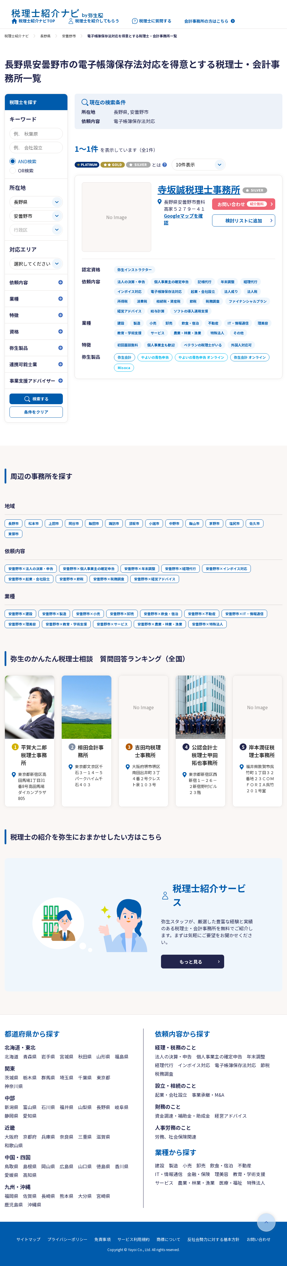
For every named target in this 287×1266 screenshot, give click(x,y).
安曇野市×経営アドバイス (154, 578)
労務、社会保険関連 (175, 1136)
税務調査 (164, 1073)
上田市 (54, 523)
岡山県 (48, 1166)
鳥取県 (11, 1166)
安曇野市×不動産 (202, 613)
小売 (187, 1165)
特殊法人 (256, 1182)
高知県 (30, 1174)
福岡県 (11, 1195)
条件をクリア (36, 412)
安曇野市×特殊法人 (207, 624)
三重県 (85, 1136)
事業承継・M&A (208, 1094)
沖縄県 (34, 1204)
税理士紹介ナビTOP (33, 21)
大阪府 (11, 1136)
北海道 (11, 1056)
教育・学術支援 (249, 1174)
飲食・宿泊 (221, 1165)
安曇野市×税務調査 (108, 578)
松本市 (33, 523)
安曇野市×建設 (20, 613)
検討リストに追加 (243, 220)
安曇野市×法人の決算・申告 (30, 568)
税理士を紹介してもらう (93, 21)
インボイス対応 (194, 1065)
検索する (40, 399)
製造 (173, 1165)
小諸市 (154, 523)
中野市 (174, 523)
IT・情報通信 (169, 1174)
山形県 (103, 1056)
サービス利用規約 (133, 1239)
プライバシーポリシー (67, 1239)
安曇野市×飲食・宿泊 (161, 613)
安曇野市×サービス (112, 624)
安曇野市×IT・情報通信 (244, 613)
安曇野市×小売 (88, 613)
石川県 (48, 1107)
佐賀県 (30, 1195)
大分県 (85, 1195)
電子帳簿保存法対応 (235, 1065)
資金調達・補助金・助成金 (182, 1115)
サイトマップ (28, 1239)
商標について (168, 1239)
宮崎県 (103, 1195)
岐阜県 (122, 1107)
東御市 (13, 533)
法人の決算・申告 (173, 1056)
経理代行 (164, 1065)
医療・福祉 (230, 1182)
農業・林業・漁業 (196, 1182)
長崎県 (48, 1195)
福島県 (122, 1056)
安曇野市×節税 (71, 578)
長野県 (45, 35)
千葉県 (85, 1077)
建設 (159, 1165)
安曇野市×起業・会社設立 (29, 578)
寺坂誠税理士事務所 (199, 189)
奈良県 (66, 1136)
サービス (164, 1182)
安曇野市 (69, 35)
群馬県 (48, 1077)
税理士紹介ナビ (17, 35)
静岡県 (11, 1115)
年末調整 (256, 1056)
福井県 (66, 1107)
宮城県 (66, 1056)
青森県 (30, 1056)
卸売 (200, 1165)
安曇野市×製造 (54, 613)
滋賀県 (103, 1136)
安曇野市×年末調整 (139, 568)
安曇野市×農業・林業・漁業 (159, 624)
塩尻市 (234, 523)
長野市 (13, 523)
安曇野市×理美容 (22, 624)
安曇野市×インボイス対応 (226, 568)
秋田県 (85, 1056)
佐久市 (254, 523)
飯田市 (94, 523)
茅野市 (214, 523)
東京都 (103, 1077)
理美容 (221, 1174)
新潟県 (11, 1107)
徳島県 (103, 1166)
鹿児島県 (14, 1204)
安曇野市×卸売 (122, 613)
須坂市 (134, 523)
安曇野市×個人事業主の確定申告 (89, 568)
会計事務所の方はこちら (206, 21)
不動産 (244, 1165)
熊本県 (66, 1195)
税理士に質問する (151, 21)
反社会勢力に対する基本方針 (213, 1239)
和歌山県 (14, 1145)
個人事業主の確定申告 (219, 1056)
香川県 (122, 1166)
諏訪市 (114, 523)
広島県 (66, 1166)
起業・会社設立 (171, 1094)
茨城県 (11, 1077)
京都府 (30, 1136)
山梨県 (85, 1107)
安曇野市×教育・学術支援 (66, 624)
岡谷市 (74, 523)
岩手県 (48, 1056)
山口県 (85, 1166)
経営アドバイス (231, 1115)
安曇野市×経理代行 (180, 568)
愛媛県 (11, 1174)
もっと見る (190, 961)
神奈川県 (14, 1086)
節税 (265, 1065)
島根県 (30, 1166)
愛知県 (30, 1115)
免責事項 (102, 1239)
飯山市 (194, 523)
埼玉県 (66, 1077)
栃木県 (30, 1077)
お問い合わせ (259, 1239)
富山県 (30, 1107)
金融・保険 (198, 1174)
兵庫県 (48, 1136)
